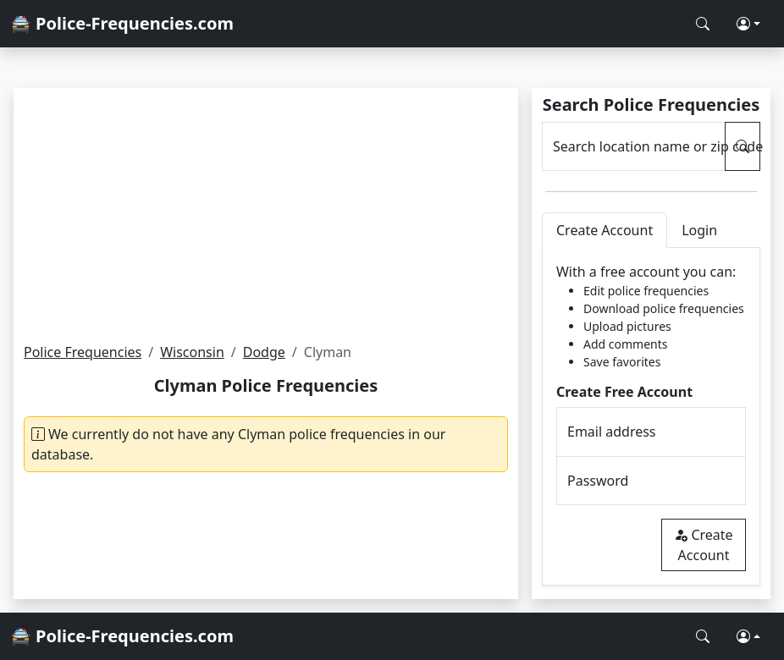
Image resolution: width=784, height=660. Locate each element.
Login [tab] (699, 230)
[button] (748, 24)
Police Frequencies (82, 352)
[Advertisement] (266, 214)
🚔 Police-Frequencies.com (122, 23)
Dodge (264, 352)
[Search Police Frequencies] (702, 24)
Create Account (703, 544)
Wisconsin (192, 352)
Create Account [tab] (604, 230)
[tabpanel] (651, 417)
